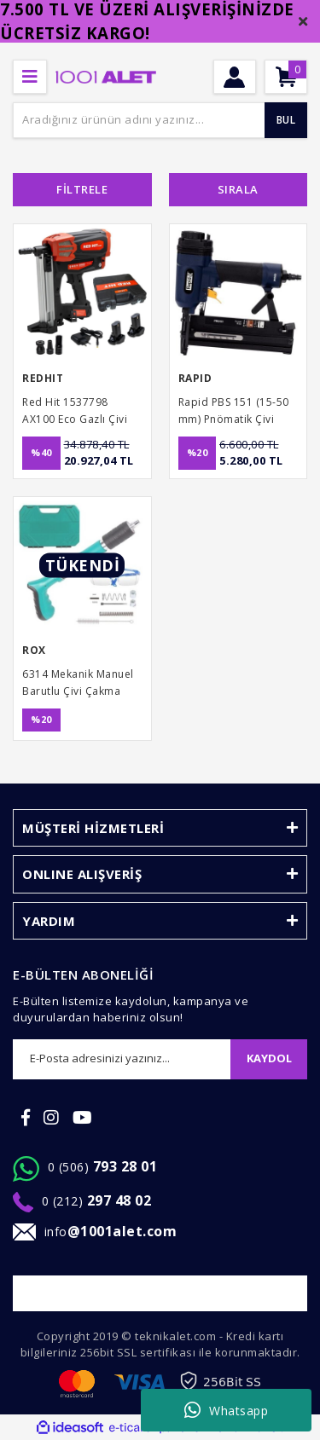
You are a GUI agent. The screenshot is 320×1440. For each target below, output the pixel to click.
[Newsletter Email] (121, 1059)
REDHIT (42, 378)
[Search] (160, 120)
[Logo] (105, 76)
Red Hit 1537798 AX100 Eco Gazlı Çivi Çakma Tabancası (74, 411)
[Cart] (286, 77)
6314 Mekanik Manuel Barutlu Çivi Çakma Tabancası (78, 683)
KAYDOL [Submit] (269, 1058)
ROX (34, 650)
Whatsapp (226, 1410)
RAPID (195, 378)
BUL (286, 120)
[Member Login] (234, 77)
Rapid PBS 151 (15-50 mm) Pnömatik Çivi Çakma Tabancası (233, 411)
